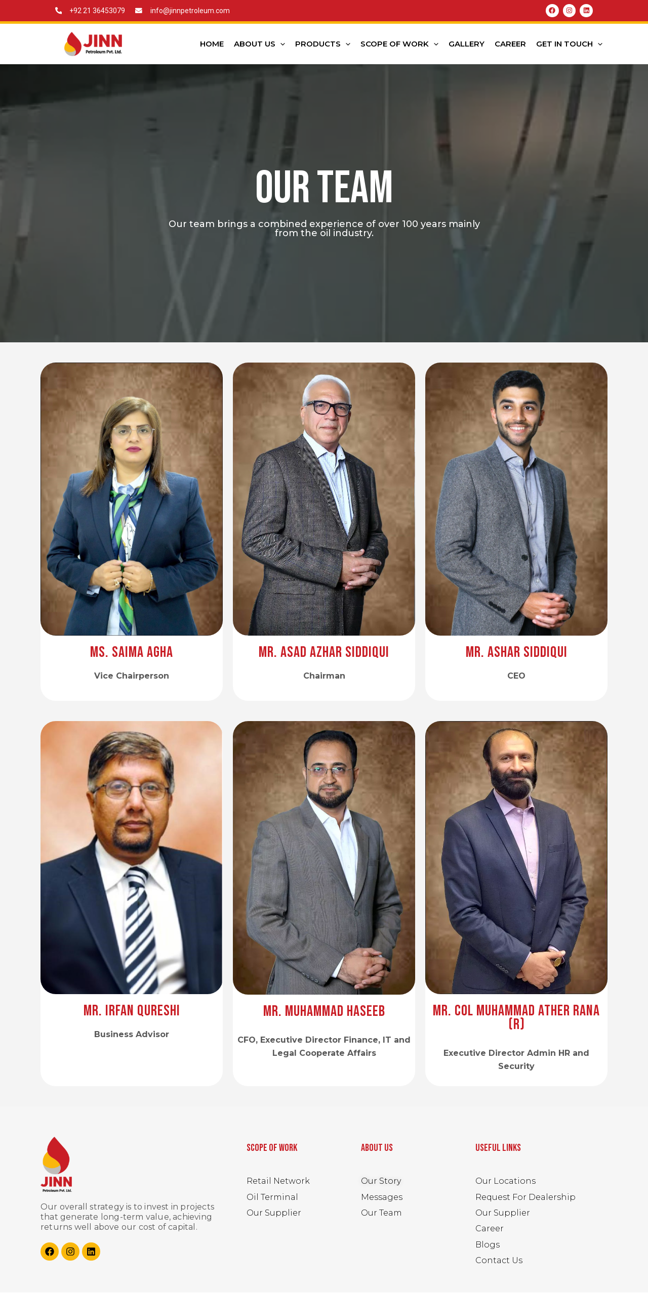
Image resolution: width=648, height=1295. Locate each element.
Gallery (466, 46)
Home (212, 46)
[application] (280, 46)
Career (510, 46)
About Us (259, 46)
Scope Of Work (399, 46)
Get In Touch (569, 46)
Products (322, 46)
